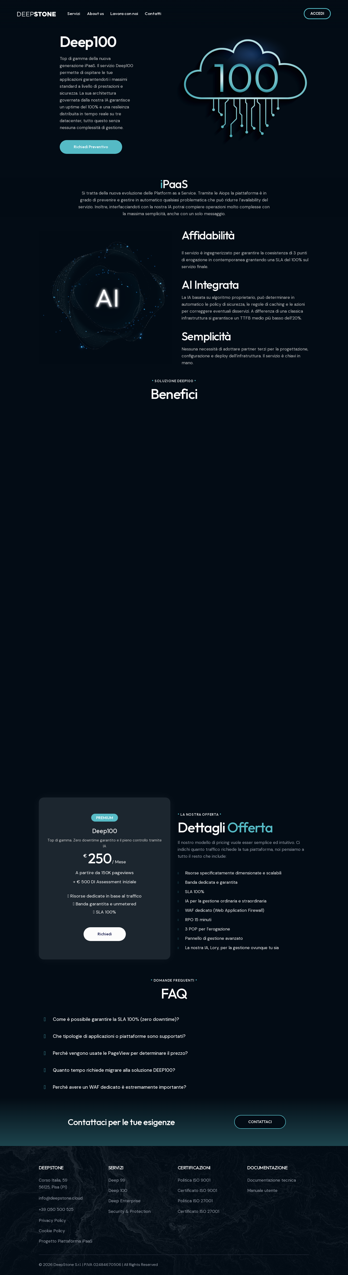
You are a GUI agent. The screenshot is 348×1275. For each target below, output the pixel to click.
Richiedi (105, 933)
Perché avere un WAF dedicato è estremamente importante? (119, 1087)
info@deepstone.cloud (61, 1198)
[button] (174, 1019)
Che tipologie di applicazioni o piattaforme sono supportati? (119, 1036)
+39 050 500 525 (56, 1209)
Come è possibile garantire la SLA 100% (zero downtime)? (116, 1019)
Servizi (116, 1168)
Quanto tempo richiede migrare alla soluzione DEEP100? (114, 1070)
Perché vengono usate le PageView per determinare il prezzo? (120, 1053)
